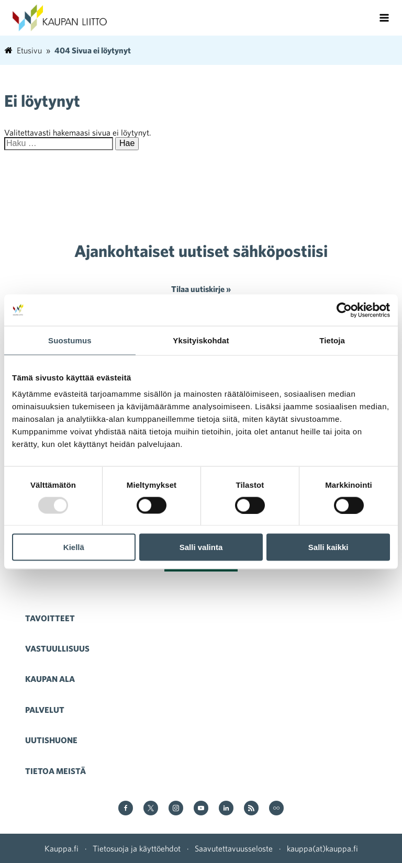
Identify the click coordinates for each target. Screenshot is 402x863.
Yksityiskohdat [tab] (201, 339)
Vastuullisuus (57, 648)
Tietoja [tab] (332, 339)
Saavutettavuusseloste (234, 848)
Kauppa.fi (61, 848)
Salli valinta (201, 547)
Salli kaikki (328, 547)
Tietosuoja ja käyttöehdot (137, 848)
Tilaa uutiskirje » (201, 289)
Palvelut (44, 709)
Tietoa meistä (55, 771)
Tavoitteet (50, 618)
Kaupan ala (50, 678)
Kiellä (73, 547)
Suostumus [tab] (70, 339)
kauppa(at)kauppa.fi (322, 848)
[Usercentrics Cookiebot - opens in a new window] (344, 310)
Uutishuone (51, 740)
